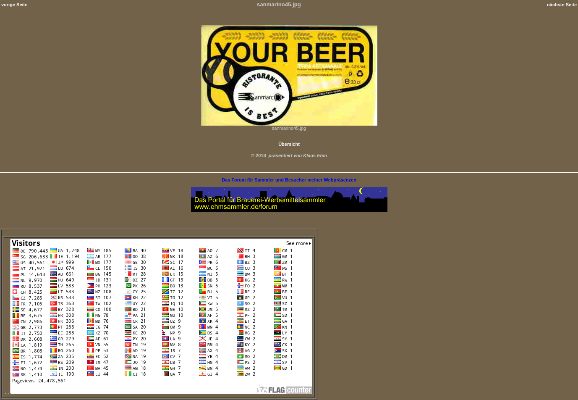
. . (158, 392)
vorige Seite (14, 4)
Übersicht (289, 144)
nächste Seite (562, 4)
